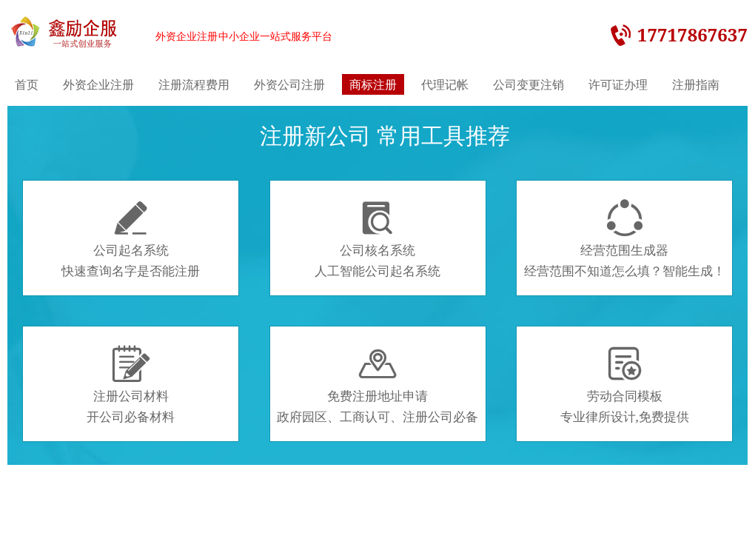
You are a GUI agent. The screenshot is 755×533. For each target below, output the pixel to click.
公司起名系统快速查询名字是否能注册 (130, 239)
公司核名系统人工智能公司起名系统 (377, 239)
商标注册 (373, 84)
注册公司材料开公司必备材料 (131, 385)
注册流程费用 (193, 84)
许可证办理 (618, 84)
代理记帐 (445, 84)
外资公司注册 (289, 84)
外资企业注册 (98, 84)
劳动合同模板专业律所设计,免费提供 (624, 385)
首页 (26, 84)
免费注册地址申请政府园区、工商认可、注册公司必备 (377, 385)
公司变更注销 (528, 84)
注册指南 (695, 84)
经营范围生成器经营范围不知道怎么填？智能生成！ (624, 239)
